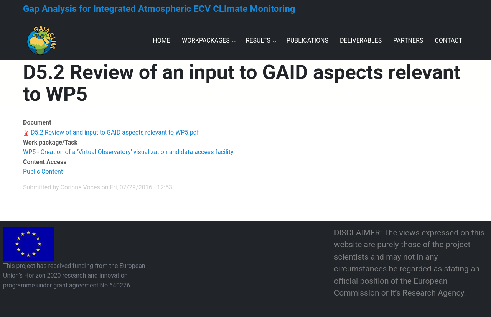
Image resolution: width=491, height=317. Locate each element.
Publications (307, 40)
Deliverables (361, 40)
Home (161, 40)
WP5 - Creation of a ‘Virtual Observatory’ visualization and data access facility (128, 152)
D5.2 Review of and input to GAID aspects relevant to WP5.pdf (115, 132)
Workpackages (206, 40)
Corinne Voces (80, 187)
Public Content (43, 171)
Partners (408, 40)
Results (258, 40)
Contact (448, 40)
